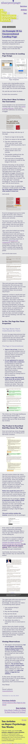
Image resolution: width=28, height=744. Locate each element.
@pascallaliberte (7, 687)
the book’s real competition (10, 238)
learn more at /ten (19, 740)
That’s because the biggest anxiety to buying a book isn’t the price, (14, 540)
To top (24, 716)
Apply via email (7, 740)
